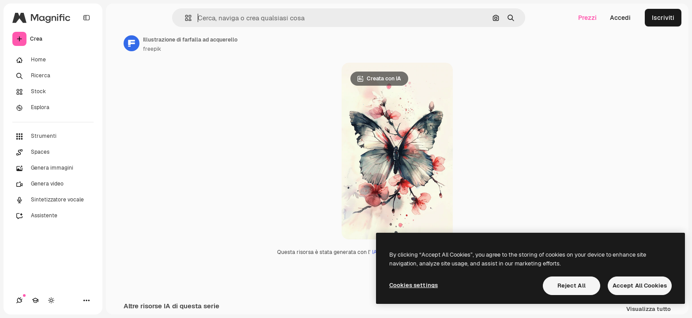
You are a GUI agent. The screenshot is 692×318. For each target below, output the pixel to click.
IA (374, 252)
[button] (185, 18)
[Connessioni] (19, 300)
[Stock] (53, 92)
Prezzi (587, 18)
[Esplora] (53, 108)
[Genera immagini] (53, 168)
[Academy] (35, 300)
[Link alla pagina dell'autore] (131, 43)
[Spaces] (53, 152)
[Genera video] (53, 184)
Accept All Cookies (640, 285)
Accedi (620, 18)
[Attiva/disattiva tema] (51, 300)
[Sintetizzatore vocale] (53, 200)
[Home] (53, 60)
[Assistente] (53, 216)
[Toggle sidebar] (86, 18)
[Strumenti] (53, 136)
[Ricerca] (53, 76)
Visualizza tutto (648, 309)
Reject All (571, 285)
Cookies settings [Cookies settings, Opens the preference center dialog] (413, 285)
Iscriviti (663, 18)
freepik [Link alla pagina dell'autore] (152, 49)
